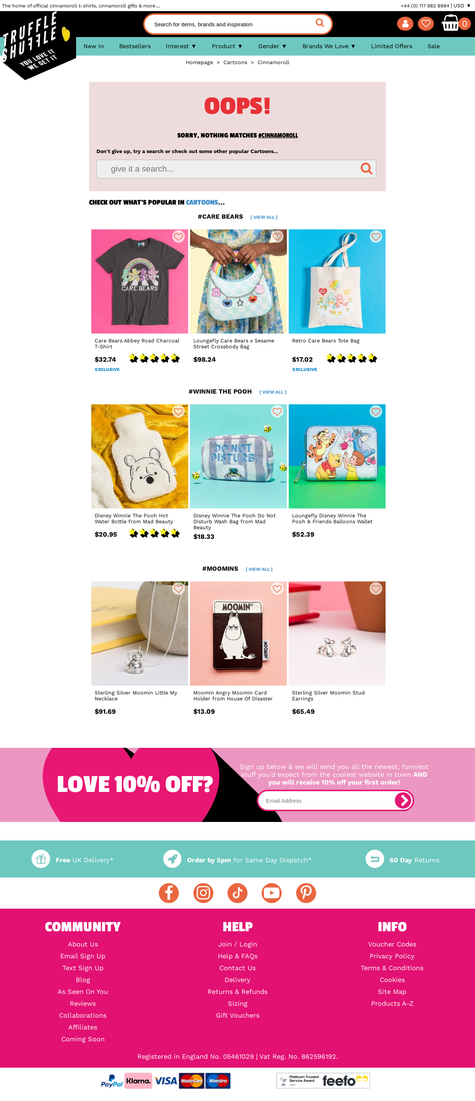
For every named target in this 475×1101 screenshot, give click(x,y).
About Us (83, 944)
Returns (402, 860)
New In (93, 46)
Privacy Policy (392, 956)
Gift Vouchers (237, 1015)
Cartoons (202, 202)
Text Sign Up (83, 968)
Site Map (392, 991)
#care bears (238, 216)
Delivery (237, 979)
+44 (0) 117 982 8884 (425, 6)
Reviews (83, 1003)
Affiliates (82, 1027)
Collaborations (83, 1015)
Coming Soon (83, 1039)
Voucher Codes (392, 944)
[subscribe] (403, 800)
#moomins (237, 568)
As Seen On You (83, 991)
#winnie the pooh (237, 391)
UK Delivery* (72, 860)
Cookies (392, 979)
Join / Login (237, 944)
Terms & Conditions (392, 968)
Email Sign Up (82, 956)
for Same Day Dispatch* (237, 860)
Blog (83, 979)
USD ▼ (462, 5)
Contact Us (237, 968)
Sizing (238, 1003)
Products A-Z (392, 1003)
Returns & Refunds (237, 991)
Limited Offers (391, 46)
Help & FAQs (238, 956)
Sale (434, 46)
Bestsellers (135, 46)
